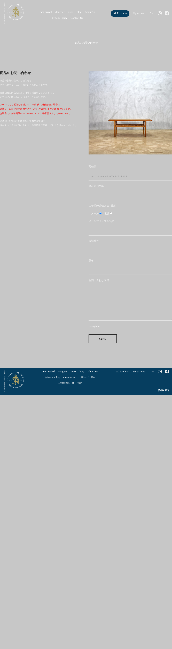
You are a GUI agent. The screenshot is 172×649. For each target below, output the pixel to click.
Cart (152, 13)
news (70, 12)
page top (163, 389)
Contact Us (77, 18)
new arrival (46, 12)
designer (60, 12)
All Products (120, 13)
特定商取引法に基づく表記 (70, 383)
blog (79, 12)
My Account (139, 13)
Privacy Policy (59, 18)
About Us (90, 12)
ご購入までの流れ (87, 377)
